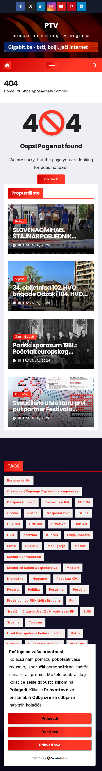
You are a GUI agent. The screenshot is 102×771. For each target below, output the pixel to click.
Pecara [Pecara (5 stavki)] (13, 589)
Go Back (51, 179)
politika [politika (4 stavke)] (34, 589)
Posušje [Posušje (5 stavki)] (79, 589)
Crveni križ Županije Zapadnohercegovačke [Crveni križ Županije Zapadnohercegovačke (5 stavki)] (42, 491)
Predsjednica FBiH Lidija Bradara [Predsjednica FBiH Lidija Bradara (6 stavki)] (33, 600)
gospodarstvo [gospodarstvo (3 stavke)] (58, 513)
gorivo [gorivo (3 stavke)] (12, 513)
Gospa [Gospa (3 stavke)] (32, 513)
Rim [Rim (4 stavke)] (72, 600)
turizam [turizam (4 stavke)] (35, 622)
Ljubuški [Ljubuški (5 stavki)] (31, 546)
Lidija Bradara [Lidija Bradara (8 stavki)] (78, 535)
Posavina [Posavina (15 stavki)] (56, 589)
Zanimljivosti (24, 337)
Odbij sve (49, 732)
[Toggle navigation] (51, 65)
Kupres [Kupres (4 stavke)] (52, 535)
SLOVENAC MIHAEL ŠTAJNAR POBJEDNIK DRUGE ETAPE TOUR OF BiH (49, 236)
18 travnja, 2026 (34, 245)
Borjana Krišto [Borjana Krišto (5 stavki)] (18, 480)
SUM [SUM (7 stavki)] (87, 611)
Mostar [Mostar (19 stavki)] (80, 546)
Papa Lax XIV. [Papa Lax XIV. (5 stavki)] (67, 579)
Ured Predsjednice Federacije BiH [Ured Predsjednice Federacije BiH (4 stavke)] (34, 633)
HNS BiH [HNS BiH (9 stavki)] (35, 524)
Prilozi (20, 221)
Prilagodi (50, 718)
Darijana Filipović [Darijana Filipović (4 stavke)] (21, 502)
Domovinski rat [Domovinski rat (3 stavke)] (56, 502)
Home (9, 91)
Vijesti (20, 279)
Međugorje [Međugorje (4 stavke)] (56, 546)
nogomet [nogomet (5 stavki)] (39, 579)
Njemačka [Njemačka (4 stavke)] (15, 579)
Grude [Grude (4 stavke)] (83, 513)
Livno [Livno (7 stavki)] (11, 546)
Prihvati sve (49, 745)
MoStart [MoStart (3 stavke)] (72, 568)
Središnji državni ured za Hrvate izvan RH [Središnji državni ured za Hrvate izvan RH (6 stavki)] (40, 611)
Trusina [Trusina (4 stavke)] (13, 622)
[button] (95, 65)
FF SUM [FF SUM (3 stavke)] (84, 502)
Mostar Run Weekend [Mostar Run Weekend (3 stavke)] (24, 557)
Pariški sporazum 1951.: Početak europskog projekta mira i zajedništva (51, 351)
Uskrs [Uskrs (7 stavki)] (75, 633)
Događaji (21, 394)
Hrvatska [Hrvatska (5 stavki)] (58, 524)
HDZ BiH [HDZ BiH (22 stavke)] (13, 524)
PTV (51, 25)
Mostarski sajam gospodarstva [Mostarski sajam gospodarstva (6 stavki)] (32, 568)
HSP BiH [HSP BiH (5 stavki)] (81, 524)
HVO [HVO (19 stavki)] (10, 535)
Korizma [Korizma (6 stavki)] (30, 535)
